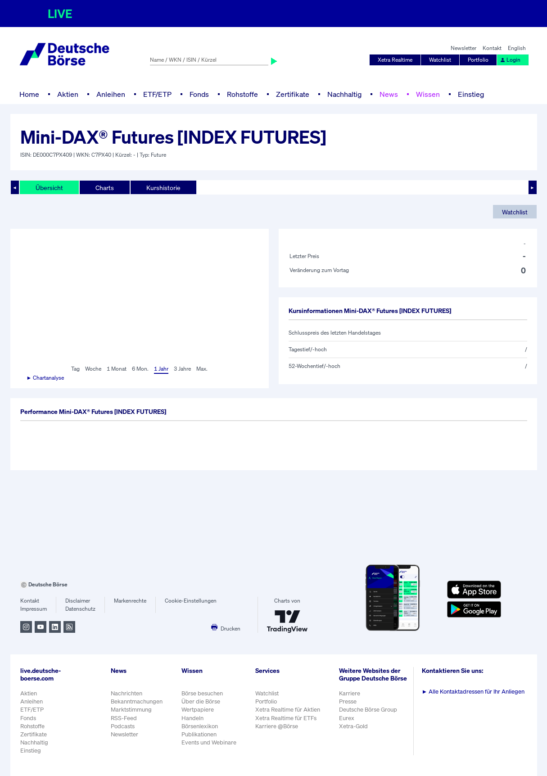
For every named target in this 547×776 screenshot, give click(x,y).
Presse (348, 701)
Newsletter (463, 48)
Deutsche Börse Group (368, 709)
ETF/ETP (157, 94)
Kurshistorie (163, 187)
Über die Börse (200, 701)
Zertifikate (292, 94)
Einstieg (471, 94)
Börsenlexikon (199, 726)
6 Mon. (140, 368)
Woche (93, 368)
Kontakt (492, 48)
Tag (75, 368)
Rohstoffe (242, 94)
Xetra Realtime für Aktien (287, 709)
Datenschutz (80, 608)
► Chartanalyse (45, 377)
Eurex (346, 718)
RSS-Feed (124, 718)
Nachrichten (126, 693)
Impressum (33, 608)
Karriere (349, 693)
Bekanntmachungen (137, 701)
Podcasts (123, 726)
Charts (104, 187)
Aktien (67, 94)
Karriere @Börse (276, 726)
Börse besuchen (202, 693)
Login (510, 59)
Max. (202, 368)
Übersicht (49, 187)
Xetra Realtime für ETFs (285, 718)
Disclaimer (77, 600)
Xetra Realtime (395, 59)
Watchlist (440, 59)
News (389, 94)
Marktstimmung (131, 709)
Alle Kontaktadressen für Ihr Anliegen (473, 691)
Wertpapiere (197, 709)
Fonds (199, 94)
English (517, 48)
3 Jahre (182, 368)
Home (29, 94)
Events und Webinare (208, 742)
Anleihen (110, 94)
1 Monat (117, 368)
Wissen (428, 94)
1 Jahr (161, 368)
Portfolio (478, 59)
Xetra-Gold (353, 726)
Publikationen (199, 734)
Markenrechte (130, 600)
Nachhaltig (344, 94)
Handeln (192, 718)
